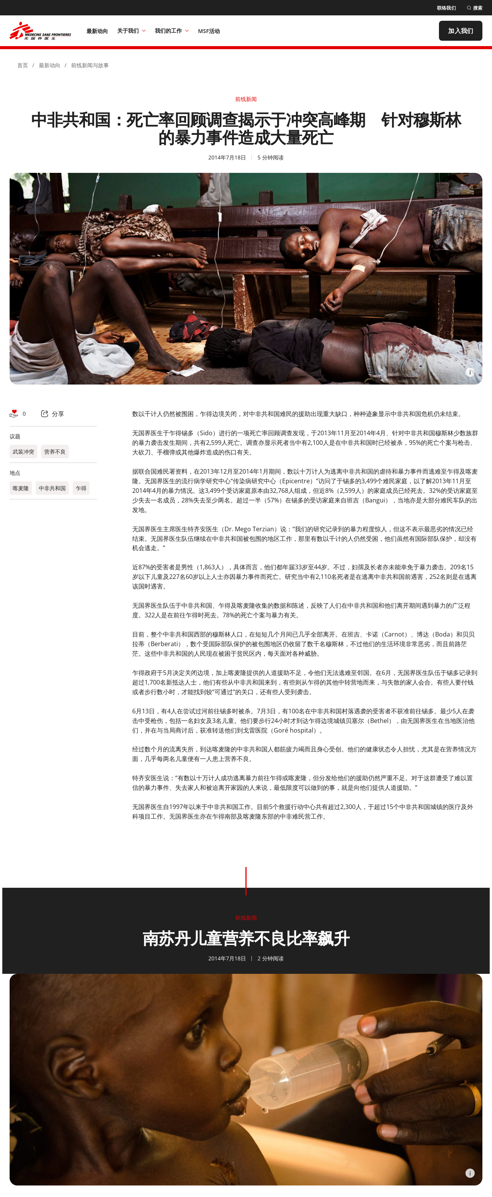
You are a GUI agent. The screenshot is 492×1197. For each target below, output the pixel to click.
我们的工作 (172, 30)
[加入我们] (460, 31)
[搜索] (474, 7)
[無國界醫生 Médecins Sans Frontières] (40, 30)
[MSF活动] (209, 31)
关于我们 (131, 30)
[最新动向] (97, 31)
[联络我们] (446, 7)
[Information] (470, 372)
